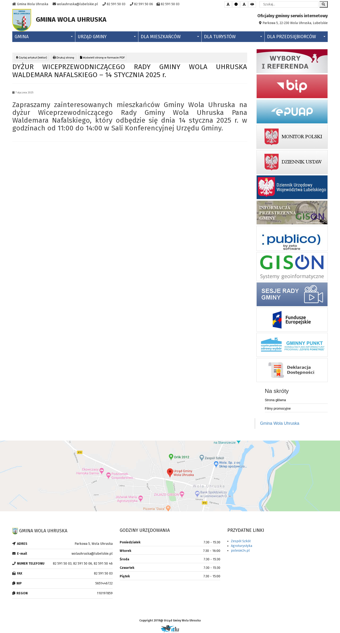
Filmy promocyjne (278, 408)
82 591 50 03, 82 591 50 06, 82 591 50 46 (83, 564)
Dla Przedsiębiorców (296, 36)
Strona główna (275, 400)
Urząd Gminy (107, 36)
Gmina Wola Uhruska (279, 423)
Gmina (44, 36)
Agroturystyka (241, 546)
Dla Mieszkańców (170, 36)
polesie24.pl (240, 551)
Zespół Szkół (241, 541)
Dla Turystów (233, 36)
